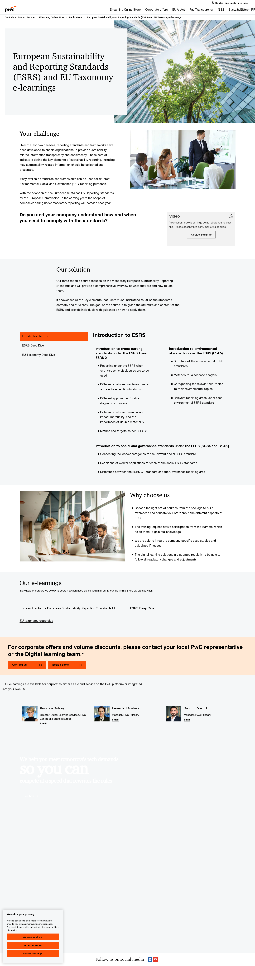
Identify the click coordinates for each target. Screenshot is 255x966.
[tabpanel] (164, 405)
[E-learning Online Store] (56, 10)
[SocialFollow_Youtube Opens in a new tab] (155, 960)
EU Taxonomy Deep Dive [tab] (38, 354)
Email (43, 723)
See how (31, 796)
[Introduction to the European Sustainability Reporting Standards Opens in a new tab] (72, 612)
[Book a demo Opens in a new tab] (67, 665)
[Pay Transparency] (132, 10)
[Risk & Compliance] (205, 10)
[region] (33, 936)
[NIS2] (152, 10)
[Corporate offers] (87, 10)
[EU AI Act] (109, 10)
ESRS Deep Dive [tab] (33, 345)
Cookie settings (33, 953)
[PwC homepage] (10, 8)
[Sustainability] (168, 10)
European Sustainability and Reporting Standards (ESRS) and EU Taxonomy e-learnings (134, 17)
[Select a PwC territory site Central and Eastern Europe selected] (231, 3)
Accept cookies (32, 937)
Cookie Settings (201, 234)
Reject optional (33, 945)
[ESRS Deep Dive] (183, 612)
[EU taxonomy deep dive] (72, 624)
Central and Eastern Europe (19, 17)
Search (245, 9)
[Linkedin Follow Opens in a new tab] (150, 960)
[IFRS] (185, 10)
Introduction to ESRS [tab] (36, 336)
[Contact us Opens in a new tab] (27, 665)
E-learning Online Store (51, 17)
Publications (75, 17)
